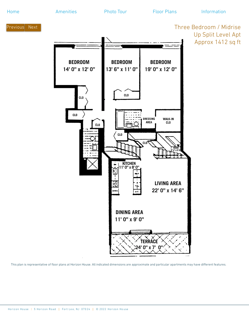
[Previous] (15, 27)
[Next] (33, 27)
